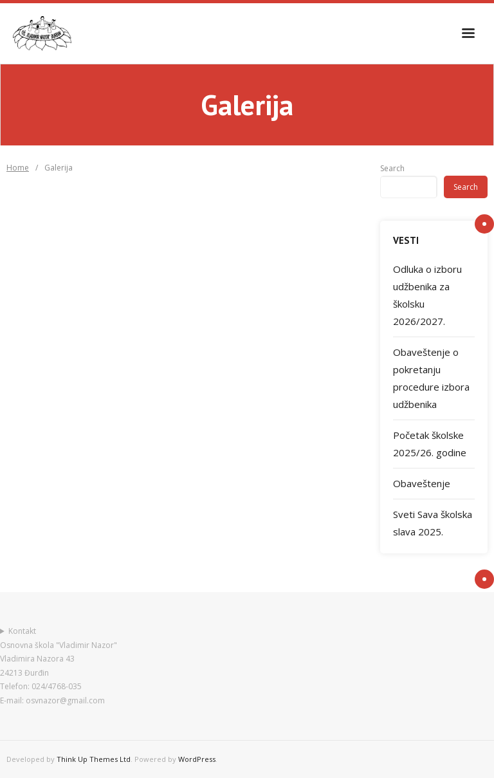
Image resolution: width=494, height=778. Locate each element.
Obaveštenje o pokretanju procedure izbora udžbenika (431, 378)
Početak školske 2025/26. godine (429, 444)
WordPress (196, 759)
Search (392, 168)
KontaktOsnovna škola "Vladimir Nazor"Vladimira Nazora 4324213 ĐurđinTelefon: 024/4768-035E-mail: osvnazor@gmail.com (58, 665)
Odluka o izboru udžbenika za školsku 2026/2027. (427, 295)
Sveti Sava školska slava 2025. (432, 523)
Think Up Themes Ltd (94, 759)
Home (17, 167)
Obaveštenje (421, 483)
